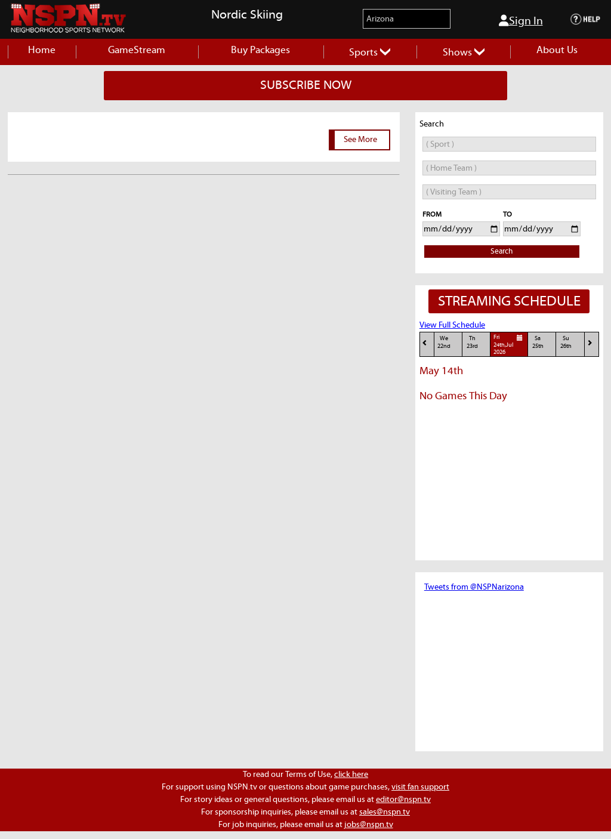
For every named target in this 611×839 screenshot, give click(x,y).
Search (501, 251)
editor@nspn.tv (403, 799)
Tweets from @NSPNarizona (474, 587)
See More (360, 139)
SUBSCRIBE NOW (305, 85)
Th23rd (472, 342)
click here (351, 774)
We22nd (443, 342)
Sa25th (538, 342)
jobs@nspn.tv (368, 824)
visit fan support (420, 787)
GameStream (136, 50)
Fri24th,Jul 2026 (509, 344)
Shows (464, 52)
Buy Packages (260, 50)
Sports (369, 52)
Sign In (521, 20)
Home (41, 50)
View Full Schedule (452, 325)
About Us (557, 50)
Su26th (566, 342)
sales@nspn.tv (384, 812)
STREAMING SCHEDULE (509, 301)
